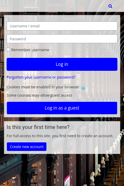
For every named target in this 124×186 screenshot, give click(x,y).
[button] (110, 6)
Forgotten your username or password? (41, 77)
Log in (62, 64)
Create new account (26, 146)
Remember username (30, 49)
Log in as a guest (62, 108)
